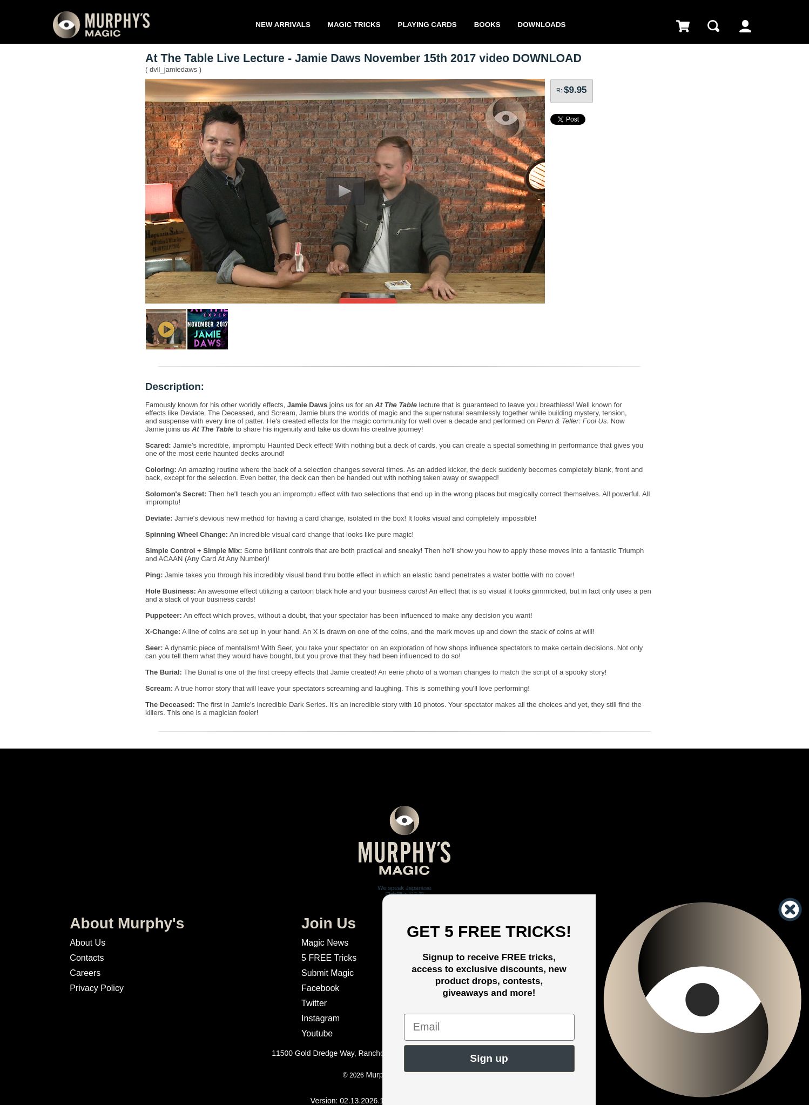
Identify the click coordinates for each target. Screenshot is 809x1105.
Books (487, 25)
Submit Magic (327, 973)
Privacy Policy (97, 988)
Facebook (320, 988)
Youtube (317, 1033)
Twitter (314, 1003)
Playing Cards (427, 25)
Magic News (324, 942)
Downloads (542, 25)
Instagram (320, 1018)
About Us (87, 942)
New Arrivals (282, 25)
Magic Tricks (354, 25)
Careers (85, 973)
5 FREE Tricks (328, 957)
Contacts (87, 957)
